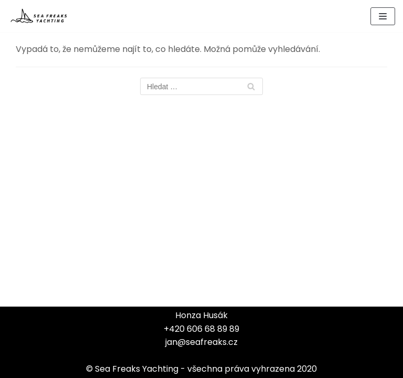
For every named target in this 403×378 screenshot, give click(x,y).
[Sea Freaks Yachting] (39, 16)
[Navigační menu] (382, 16)
